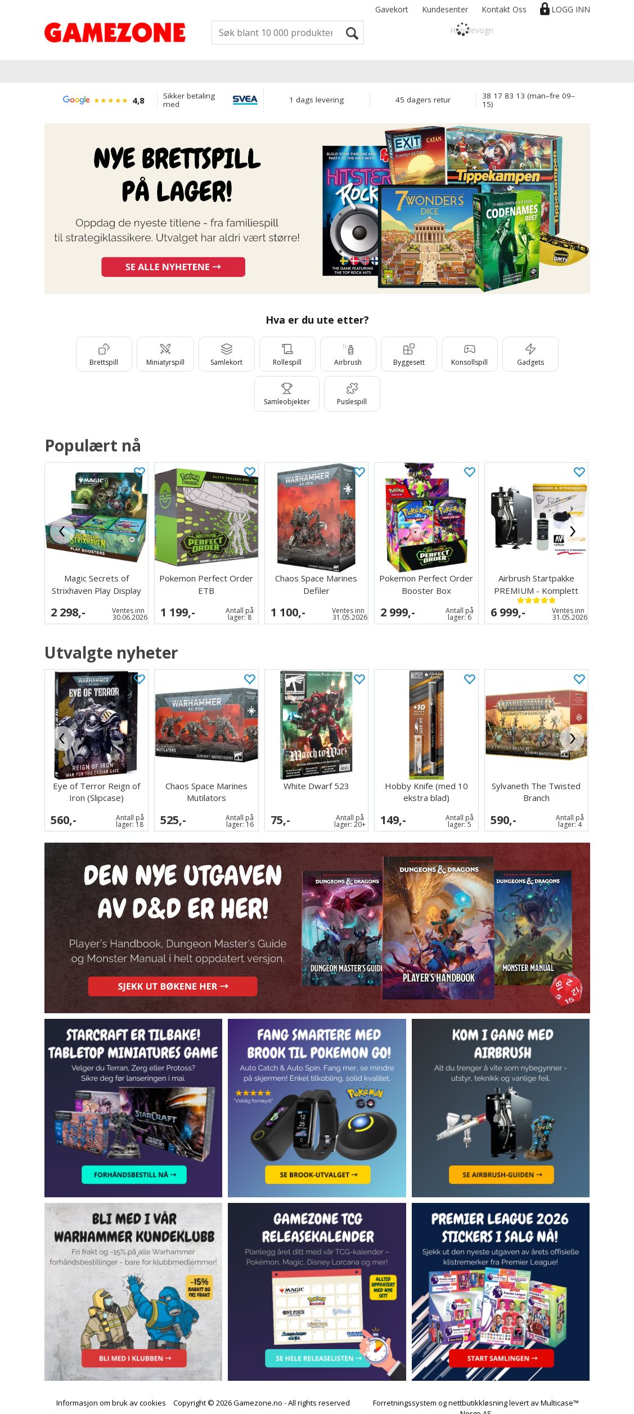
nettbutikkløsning (477, 1393)
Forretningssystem (405, 1393)
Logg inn (570, 9)
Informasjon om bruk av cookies (111, 1393)
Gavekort (391, 9)
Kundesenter (445, 9)
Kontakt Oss (504, 9)
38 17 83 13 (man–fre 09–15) (528, 100)
